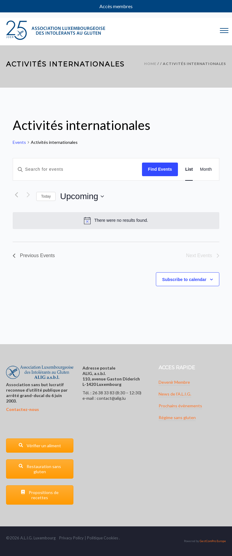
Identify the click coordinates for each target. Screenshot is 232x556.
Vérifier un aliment (39, 445)
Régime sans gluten (177, 417)
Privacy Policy (71, 537)
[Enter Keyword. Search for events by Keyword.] (77, 169)
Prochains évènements (180, 405)
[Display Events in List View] (189, 169)
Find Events (160, 169)
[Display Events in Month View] (206, 169)
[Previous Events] (16, 195)
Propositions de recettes (40, 495)
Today (46, 196)
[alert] (116, 220)
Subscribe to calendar (184, 279)
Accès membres (116, 6)
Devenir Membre (174, 382)
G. (31, 537)
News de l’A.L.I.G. (175, 393)
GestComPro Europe (213, 541)
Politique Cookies (102, 537)
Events (19, 142)
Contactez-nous (22, 409)
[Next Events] (28, 195)
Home (150, 63)
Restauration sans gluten (39, 469)
